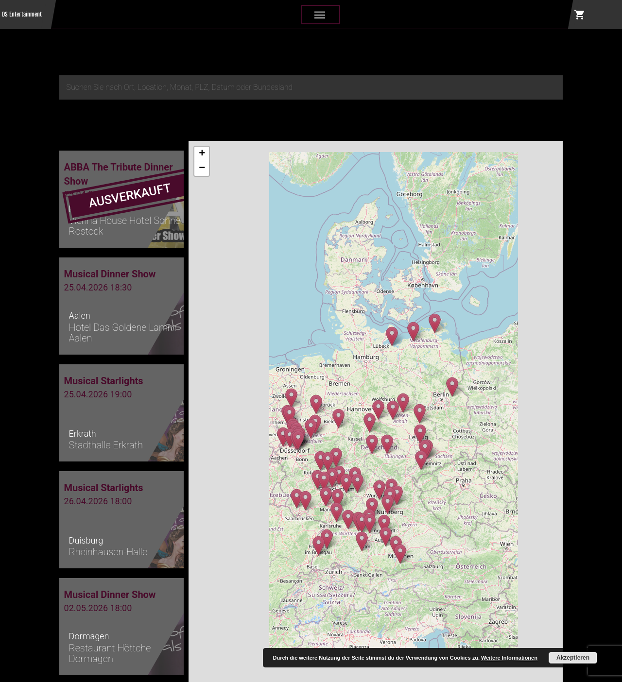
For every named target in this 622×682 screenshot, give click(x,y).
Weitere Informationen (509, 658)
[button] (413, 331)
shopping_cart (580, 14)
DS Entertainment (22, 14)
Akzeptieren (572, 657)
